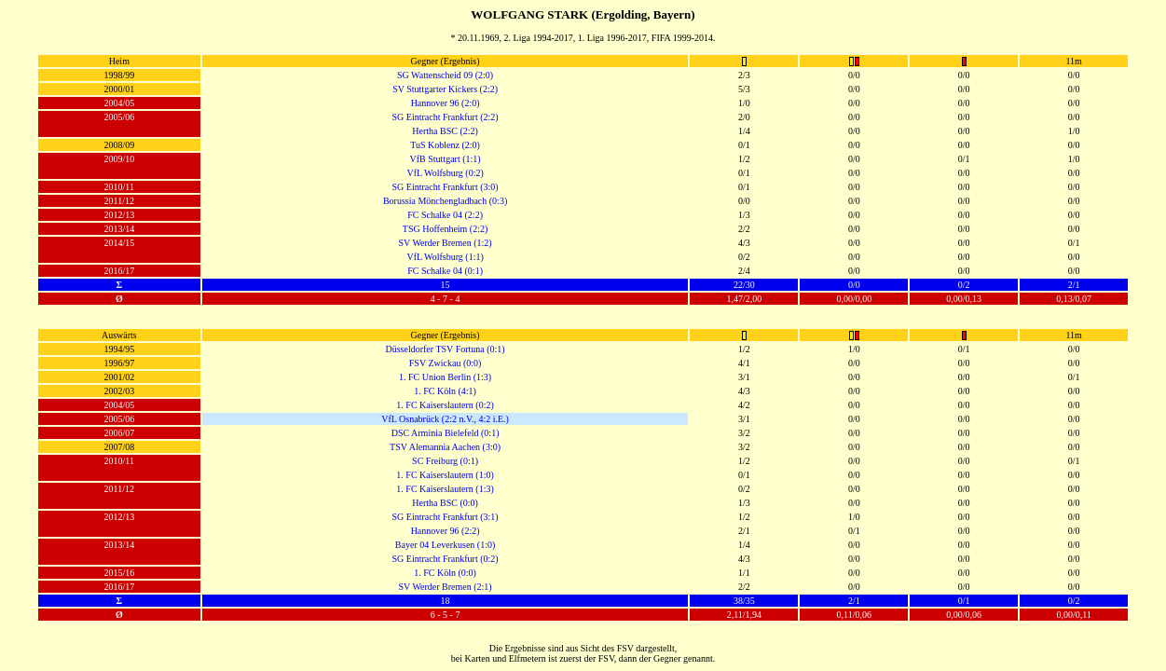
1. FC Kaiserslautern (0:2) (444, 405)
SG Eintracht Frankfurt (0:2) (445, 559)
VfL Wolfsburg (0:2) (444, 173)
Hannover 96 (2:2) (445, 531)
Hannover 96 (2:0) (445, 103)
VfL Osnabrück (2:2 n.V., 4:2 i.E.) (445, 419)
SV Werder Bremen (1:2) (444, 243)
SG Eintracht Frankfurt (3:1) (445, 517)
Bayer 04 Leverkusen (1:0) (445, 545)
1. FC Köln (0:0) (445, 573)
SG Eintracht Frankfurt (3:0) (445, 187)
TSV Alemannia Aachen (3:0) (445, 447)
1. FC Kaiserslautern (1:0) (444, 475)
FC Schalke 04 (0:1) (445, 271)
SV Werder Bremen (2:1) (444, 587)
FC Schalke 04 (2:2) (445, 215)
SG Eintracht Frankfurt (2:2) (445, 117)
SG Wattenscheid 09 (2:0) (445, 75)
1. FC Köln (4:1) (445, 391)
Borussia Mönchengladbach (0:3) (445, 201)
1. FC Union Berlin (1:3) (445, 377)
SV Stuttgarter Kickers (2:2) (445, 89)
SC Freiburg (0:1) (445, 461)
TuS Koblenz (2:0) (445, 145)
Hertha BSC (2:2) (445, 131)
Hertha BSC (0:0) (445, 503)
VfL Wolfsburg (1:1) (444, 257)
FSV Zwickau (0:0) (445, 363)
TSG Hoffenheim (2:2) (445, 229)
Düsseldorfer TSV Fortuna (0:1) (444, 349)
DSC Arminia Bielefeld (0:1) (445, 433)
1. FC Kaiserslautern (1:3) (444, 489)
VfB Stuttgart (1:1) (445, 159)
